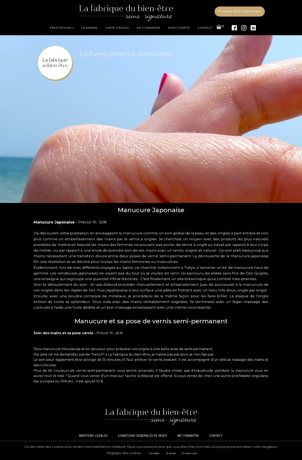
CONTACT (216, 436)
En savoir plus (189, 453)
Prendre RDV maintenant (239, 11)
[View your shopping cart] (218, 28)
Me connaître (148, 27)
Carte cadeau (117, 27)
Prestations (61, 27)
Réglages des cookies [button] (124, 453)
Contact (205, 27)
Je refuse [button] (171, 453)
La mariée (89, 27)
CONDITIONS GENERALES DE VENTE (142, 436)
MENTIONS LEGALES (93, 436)
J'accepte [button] (154, 453)
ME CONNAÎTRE (188, 436)
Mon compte (179, 27)
